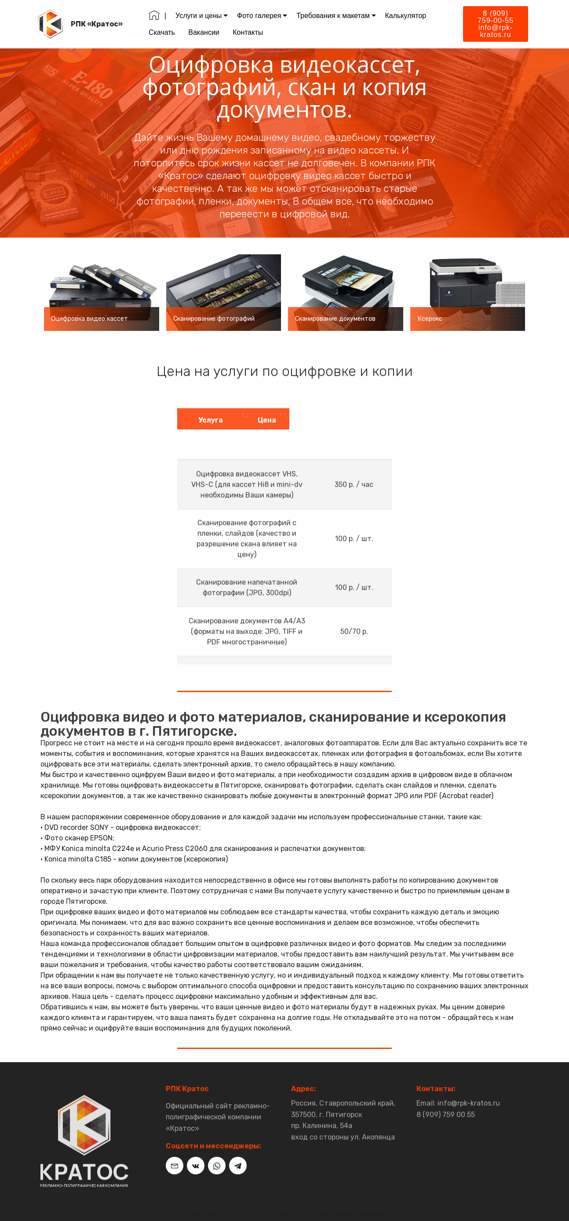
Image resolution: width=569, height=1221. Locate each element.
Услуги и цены (200, 15)
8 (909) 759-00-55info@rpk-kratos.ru (496, 24)
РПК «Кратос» (98, 24)
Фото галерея (260, 15)
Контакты (249, 32)
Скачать (163, 32)
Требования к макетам (334, 15)
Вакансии (205, 32)
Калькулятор (407, 15)
